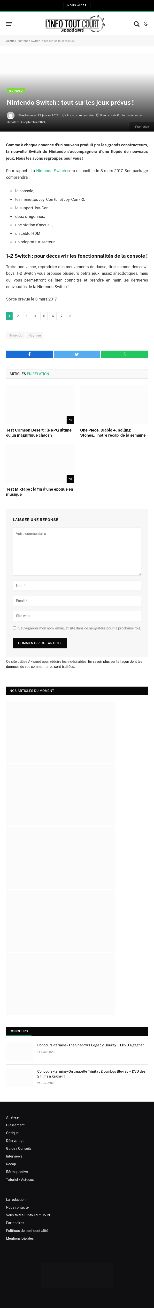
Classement (15, 1125)
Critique (12, 1133)
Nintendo (15, 335)
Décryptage (15, 1141)
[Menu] (9, 23)
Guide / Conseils (18, 1148)
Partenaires (15, 1223)
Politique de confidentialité (27, 1231)
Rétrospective (17, 1172)
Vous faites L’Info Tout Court (28, 1215)
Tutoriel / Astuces (20, 1180)
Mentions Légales (20, 1238)
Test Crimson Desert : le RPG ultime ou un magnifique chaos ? (39, 433)
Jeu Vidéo (16, 90)
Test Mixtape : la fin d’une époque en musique (39, 492)
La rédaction (16, 1200)
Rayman (35, 335)
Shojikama (25, 115)
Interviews (14, 1156)
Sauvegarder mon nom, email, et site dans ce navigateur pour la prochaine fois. (79, 628)
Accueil (11, 41)
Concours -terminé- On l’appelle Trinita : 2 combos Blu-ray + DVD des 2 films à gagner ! (91, 1073)
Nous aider (77, 5)
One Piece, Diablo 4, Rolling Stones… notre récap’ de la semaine (113, 433)
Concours (19, 1031)
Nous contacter (18, 1207)
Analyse (12, 1117)
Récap (11, 1164)
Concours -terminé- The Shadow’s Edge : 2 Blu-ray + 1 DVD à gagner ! (91, 1045)
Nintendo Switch (51, 170)
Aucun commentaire (78, 115)
